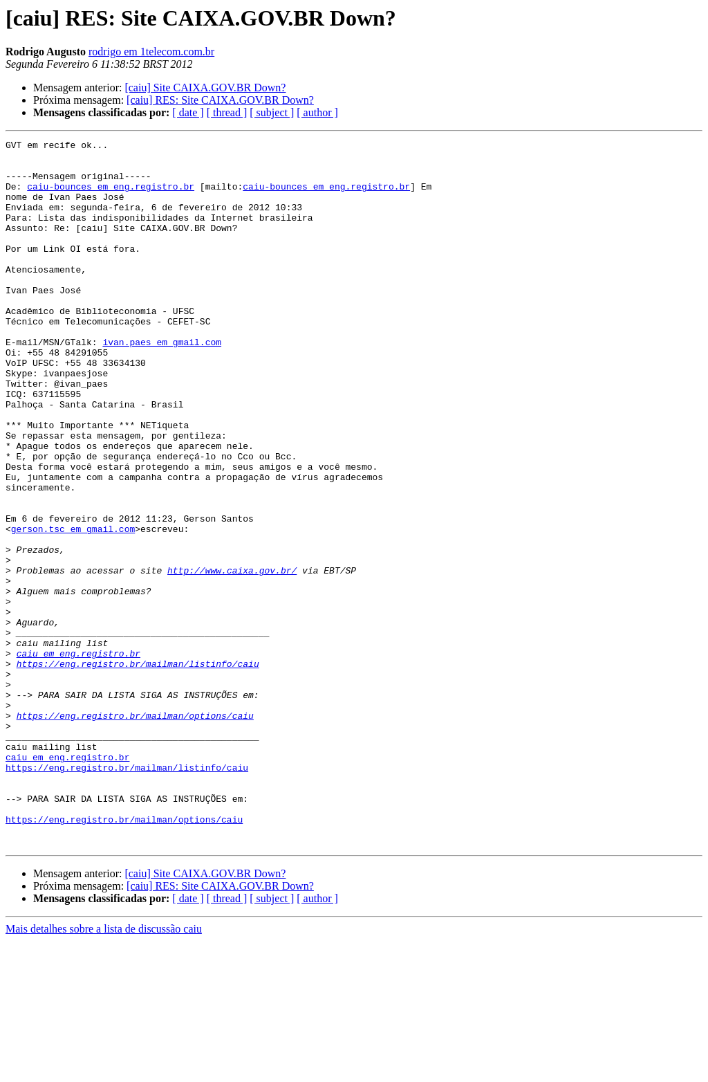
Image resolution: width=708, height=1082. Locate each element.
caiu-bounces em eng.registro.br (110, 196)
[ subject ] (272, 112)
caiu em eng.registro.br (78, 757)
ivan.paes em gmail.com (161, 383)
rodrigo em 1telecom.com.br (151, 51)
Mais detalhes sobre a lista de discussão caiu (104, 1070)
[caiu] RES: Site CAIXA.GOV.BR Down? (220, 100)
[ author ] (317, 112)
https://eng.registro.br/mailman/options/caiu (135, 831)
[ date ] (187, 112)
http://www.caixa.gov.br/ (232, 657)
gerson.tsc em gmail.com (73, 607)
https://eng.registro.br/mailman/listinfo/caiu (138, 769)
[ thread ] (227, 112)
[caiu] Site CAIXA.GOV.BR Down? (205, 87)
